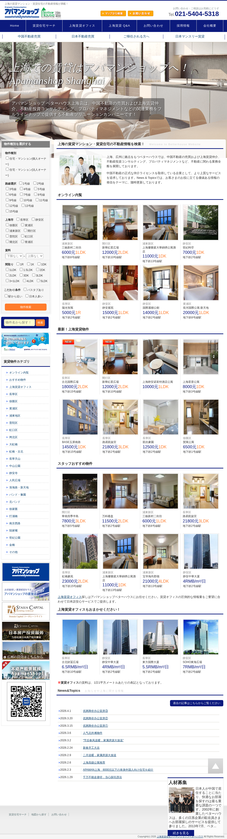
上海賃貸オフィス (82, 25)
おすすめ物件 (17, 379)
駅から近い (15, 296)
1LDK (12, 270)
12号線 (13, 205)
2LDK (12, 275)
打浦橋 (13, 516)
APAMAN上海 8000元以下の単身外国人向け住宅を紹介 (118, 769)
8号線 (41, 194)
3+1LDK (14, 281)
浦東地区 (14, 415)
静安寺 (13, 473)
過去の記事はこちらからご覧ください (196, 703)
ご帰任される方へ (136, 36)
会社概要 (210, 25)
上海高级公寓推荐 (94, 762)
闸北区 (13, 437)
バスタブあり (35, 290)
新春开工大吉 (91, 747)
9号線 (13, 200)
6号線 (13, 194)
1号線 (26, 183)
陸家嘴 (13, 530)
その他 (13, 552)
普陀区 (13, 236)
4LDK (30, 281)
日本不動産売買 (83, 36)
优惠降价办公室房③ (95, 711)
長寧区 (24, 219)
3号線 (13, 189)
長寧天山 (14, 458)
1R (22, 264)
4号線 (27, 189)
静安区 (39, 219)
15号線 (13, 211)
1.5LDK (28, 270)
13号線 (29, 205)
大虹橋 (13, 444)
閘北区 (13, 242)
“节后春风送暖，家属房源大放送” (103, 740)
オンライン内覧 (19, 372)
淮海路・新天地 (19, 487)
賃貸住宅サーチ (44, 25)
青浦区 (29, 242)
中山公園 (14, 466)
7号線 (27, 194)
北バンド (14, 501)
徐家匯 (13, 509)
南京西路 (14, 523)
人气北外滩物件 (92, 733)
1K (32, 264)
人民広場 (14, 480)
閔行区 (32, 231)
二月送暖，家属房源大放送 (99, 755)
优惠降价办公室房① (95, 725)
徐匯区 (13, 225)
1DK (44, 264)
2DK (42, 270)
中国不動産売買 (29, 36)
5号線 (41, 189)
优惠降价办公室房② (95, 718)
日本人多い (36, 296)
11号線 (43, 200)
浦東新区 (15, 231)
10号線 (28, 200)
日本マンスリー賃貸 (190, 36)
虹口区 (29, 236)
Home (14, 25)
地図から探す (39, 814)
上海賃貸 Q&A (119, 25)
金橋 (12, 545)
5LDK (44, 281)
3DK (26, 275)
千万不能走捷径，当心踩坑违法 (102, 777)
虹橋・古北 (16, 451)
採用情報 (183, 25)
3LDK (39, 275)
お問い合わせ (153, 25)
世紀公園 (14, 537)
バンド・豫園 (17, 494)
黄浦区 (29, 225)
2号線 (40, 183)
